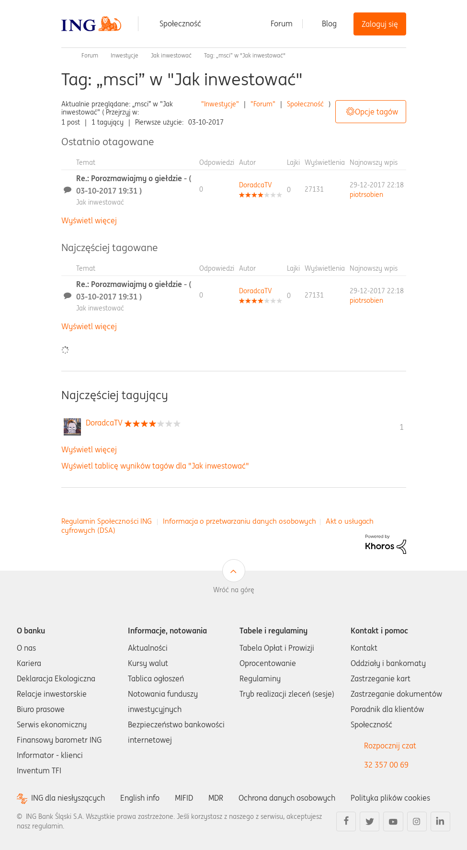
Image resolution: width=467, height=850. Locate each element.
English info (139, 798)
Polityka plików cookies (390, 798)
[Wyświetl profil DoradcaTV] (255, 185)
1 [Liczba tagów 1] (401, 427)
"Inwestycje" (220, 104)
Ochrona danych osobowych (287, 798)
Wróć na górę (233, 590)
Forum (282, 23)
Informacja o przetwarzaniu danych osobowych (239, 521)
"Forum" (263, 104)
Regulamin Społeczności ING (106, 521)
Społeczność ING (65, 55)
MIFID (184, 798)
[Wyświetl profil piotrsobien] (366, 194)
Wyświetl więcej (89, 220)
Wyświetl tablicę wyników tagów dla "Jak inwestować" (155, 466)
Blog (329, 23)
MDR (215, 798)
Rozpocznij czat (390, 745)
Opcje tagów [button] (376, 111)
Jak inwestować (171, 55)
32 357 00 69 (386, 765)
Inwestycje (124, 55)
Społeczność (180, 23)
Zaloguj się (380, 24)
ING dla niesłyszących (68, 798)
